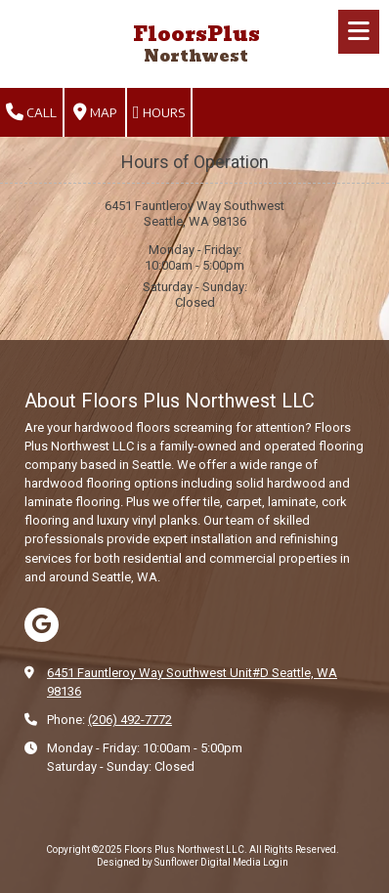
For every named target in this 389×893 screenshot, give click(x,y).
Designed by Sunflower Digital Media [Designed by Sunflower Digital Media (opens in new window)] (179, 862)
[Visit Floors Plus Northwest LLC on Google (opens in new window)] (41, 625)
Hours (159, 112)
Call (31, 112)
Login (275, 862)
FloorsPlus (196, 34)
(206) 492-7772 (130, 719)
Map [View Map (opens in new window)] (95, 112)
